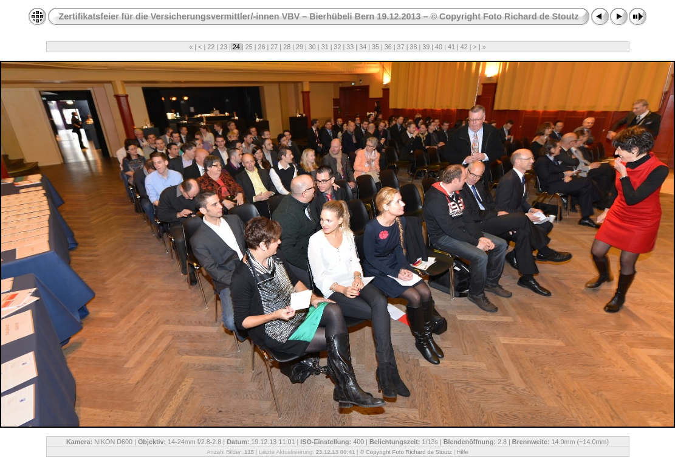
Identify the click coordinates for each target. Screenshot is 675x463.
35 (375, 46)
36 (388, 46)
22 (210, 46)
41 (451, 46)
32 (337, 46)
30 (312, 46)
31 (325, 46)
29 (299, 46)
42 (464, 46)
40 (438, 46)
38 (413, 46)
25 (249, 46)
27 (274, 46)
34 (362, 46)
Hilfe (462, 451)
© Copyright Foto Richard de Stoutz (406, 451)
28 (286, 46)
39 (425, 46)
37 (401, 46)
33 (349, 46)
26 (261, 46)
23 (223, 46)
